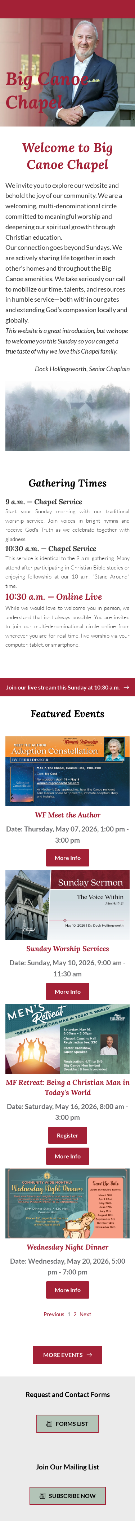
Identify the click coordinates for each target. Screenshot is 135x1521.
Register (67, 1135)
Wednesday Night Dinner (67, 1246)
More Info (68, 857)
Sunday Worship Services (67, 948)
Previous (54, 1314)
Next (85, 1314)
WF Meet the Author (67, 814)
